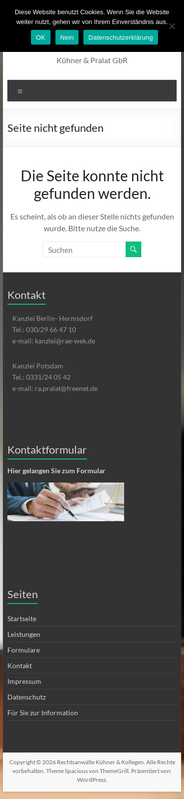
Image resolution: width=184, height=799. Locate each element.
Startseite (21, 618)
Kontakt (19, 665)
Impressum (24, 681)
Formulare (23, 650)
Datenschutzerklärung (120, 37)
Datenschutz (26, 697)
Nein (67, 37)
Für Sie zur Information (42, 712)
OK (40, 37)
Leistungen (23, 634)
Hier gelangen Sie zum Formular (56, 470)
